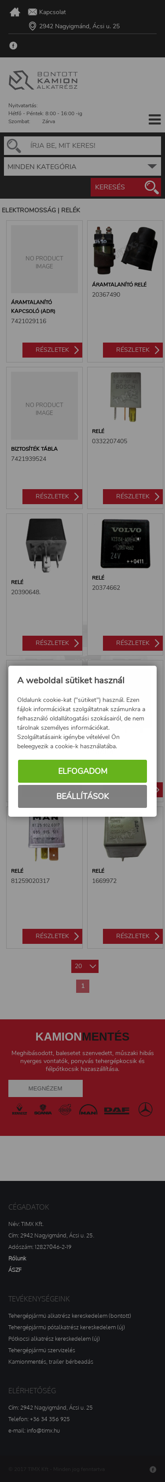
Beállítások (82, 797)
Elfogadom (82, 771)
